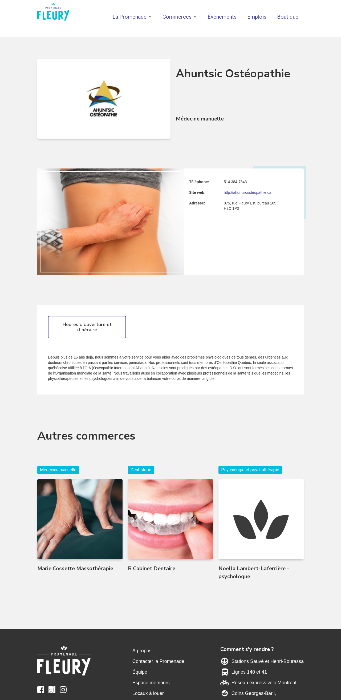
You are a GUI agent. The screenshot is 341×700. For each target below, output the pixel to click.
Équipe (139, 672)
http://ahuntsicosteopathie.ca (247, 192)
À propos (142, 650)
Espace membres (151, 682)
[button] (132, 17)
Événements (222, 17)
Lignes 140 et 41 (249, 672)
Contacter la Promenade (158, 661)
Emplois (256, 17)
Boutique (287, 17)
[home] (53, 13)
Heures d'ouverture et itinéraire (87, 327)
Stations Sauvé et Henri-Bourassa (268, 661)
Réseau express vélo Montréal (264, 682)
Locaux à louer (148, 693)
